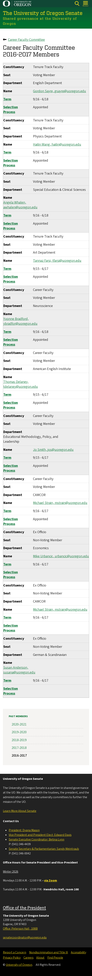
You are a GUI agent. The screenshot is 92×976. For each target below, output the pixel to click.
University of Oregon (19, 965)
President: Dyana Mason (24, 830)
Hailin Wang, (42, 144)
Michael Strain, (44, 502)
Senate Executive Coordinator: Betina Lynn (36, 839)
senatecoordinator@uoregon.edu (25, 937)
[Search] (77, 3)
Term (7, 99)
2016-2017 (19, 755)
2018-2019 (19, 739)
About (40, 958)
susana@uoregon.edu (19, 672)
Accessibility (78, 952)
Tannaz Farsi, (42, 260)
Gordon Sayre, (44, 91)
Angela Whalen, (14, 202)
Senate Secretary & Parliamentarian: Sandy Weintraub (44, 849)
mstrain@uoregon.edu (71, 502)
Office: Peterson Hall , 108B (20, 929)
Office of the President (24, 907)
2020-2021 (19, 724)
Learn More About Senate (19, 811)
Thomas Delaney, (16, 381)
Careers (28, 958)
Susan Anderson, (15, 667)
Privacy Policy (12, 958)
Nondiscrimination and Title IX (48, 952)
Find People (55, 958)
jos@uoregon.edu (61, 449)
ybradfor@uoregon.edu (20, 323)
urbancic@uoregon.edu (72, 556)
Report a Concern (14, 952)
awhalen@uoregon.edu (20, 207)
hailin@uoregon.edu (66, 144)
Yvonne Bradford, (16, 318)
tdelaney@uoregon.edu (20, 386)
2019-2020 (19, 732)
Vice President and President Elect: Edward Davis (40, 835)
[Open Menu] (85, 3)
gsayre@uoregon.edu (70, 91)
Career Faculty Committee (26, 39)
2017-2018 (19, 747)
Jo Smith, (40, 449)
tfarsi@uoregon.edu (66, 260)
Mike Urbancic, (44, 556)
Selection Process (10, 109)
